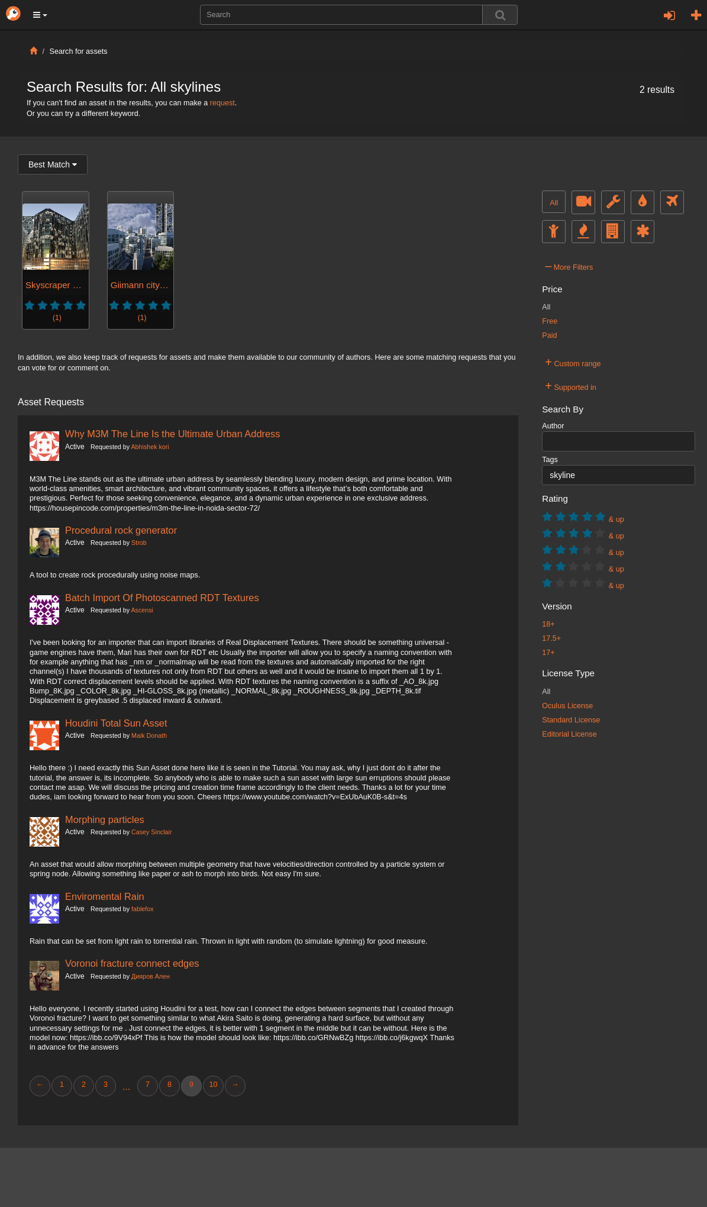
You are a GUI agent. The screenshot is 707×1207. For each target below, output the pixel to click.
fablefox (142, 908)
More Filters (569, 265)
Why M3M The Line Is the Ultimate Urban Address (172, 433)
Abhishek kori (150, 446)
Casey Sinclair (151, 831)
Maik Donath (149, 735)
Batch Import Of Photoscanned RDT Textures (162, 597)
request (222, 103)
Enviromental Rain (104, 896)
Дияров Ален (150, 976)
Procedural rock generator (121, 530)
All (554, 203)
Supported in (570, 385)
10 (213, 1084)
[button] (40, 15)
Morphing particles (104, 819)
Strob (139, 542)
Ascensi (142, 610)
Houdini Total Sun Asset (116, 723)
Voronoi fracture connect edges (132, 963)
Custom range (573, 362)
